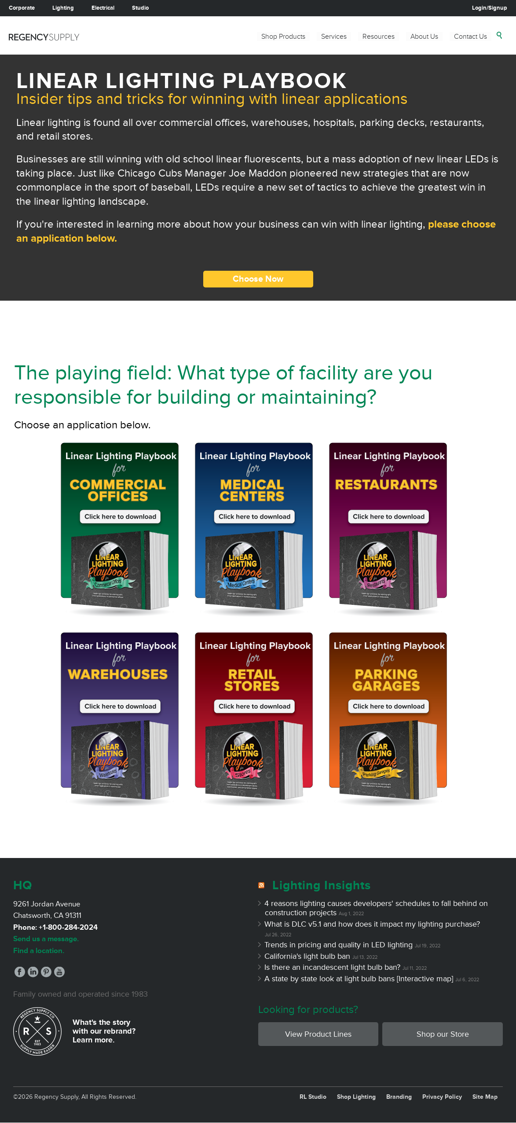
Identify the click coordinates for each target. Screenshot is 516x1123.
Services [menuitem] (334, 36)
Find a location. (38, 950)
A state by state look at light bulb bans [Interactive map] (359, 978)
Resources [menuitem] (378, 36)
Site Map (485, 1097)
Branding (399, 1097)
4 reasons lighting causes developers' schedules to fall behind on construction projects (376, 908)
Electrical (102, 7)
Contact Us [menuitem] (470, 36)
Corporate (22, 7)
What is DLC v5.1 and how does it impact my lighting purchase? (372, 924)
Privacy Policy (442, 1097)
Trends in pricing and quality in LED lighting (339, 945)
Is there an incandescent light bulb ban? (332, 967)
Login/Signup (489, 7)
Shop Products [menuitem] (283, 36)
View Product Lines (318, 1034)
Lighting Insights (321, 885)
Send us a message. (46, 938)
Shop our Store (443, 1034)
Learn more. (94, 1040)
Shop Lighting (356, 1097)
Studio (140, 7)
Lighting (63, 7)
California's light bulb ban (307, 956)
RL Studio (313, 1097)
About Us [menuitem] (424, 36)
